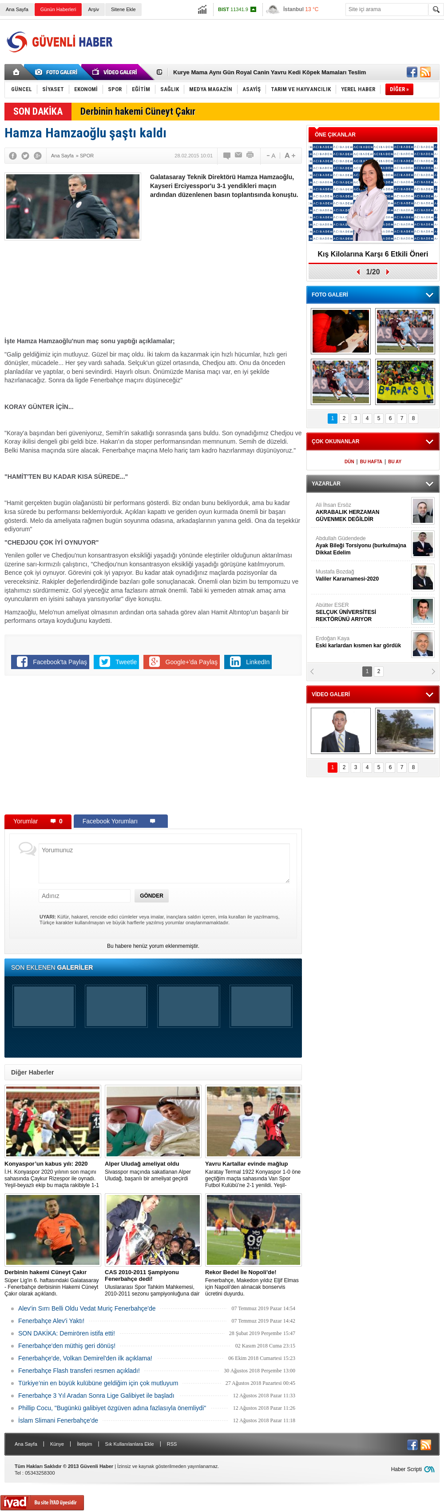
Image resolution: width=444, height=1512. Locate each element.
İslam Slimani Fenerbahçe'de (58, 1420)
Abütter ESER (362, 612)
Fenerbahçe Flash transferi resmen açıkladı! (79, 1370)
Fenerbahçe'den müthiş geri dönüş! (66, 1345)
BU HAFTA (371, 461)
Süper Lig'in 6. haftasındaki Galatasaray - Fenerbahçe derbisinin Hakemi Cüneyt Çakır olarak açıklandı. (52, 1283)
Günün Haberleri (58, 9)
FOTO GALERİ (330, 295)
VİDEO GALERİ (331, 694)
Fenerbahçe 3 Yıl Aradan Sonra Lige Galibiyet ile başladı (96, 1395)
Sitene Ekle (123, 9)
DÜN (349, 461)
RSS (172, 1444)
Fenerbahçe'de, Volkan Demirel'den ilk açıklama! (85, 1358)
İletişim (84, 1444)
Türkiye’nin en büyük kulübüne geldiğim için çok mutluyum (98, 1383)
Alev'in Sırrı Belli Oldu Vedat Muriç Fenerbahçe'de (87, 1308)
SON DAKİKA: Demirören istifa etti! (66, 1333)
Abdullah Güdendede (362, 545)
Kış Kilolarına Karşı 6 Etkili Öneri (373, 254)
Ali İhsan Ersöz (362, 512)
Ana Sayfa (17, 9)
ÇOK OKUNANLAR (335, 441)
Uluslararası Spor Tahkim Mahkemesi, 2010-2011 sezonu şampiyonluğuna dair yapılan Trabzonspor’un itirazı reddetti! (153, 1283)
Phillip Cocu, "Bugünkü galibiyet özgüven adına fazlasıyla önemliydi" (112, 1408)
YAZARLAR (326, 484)
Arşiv (93, 9)
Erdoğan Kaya (362, 642)
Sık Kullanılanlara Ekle (129, 1444)
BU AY (394, 461)
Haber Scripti (406, 1469)
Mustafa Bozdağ (362, 575)
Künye (57, 1444)
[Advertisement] (225, 270)
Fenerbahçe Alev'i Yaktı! (51, 1320)
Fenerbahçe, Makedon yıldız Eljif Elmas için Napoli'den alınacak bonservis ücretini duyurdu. (253, 1283)
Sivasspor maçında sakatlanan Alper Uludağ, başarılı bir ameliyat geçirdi (153, 1171)
